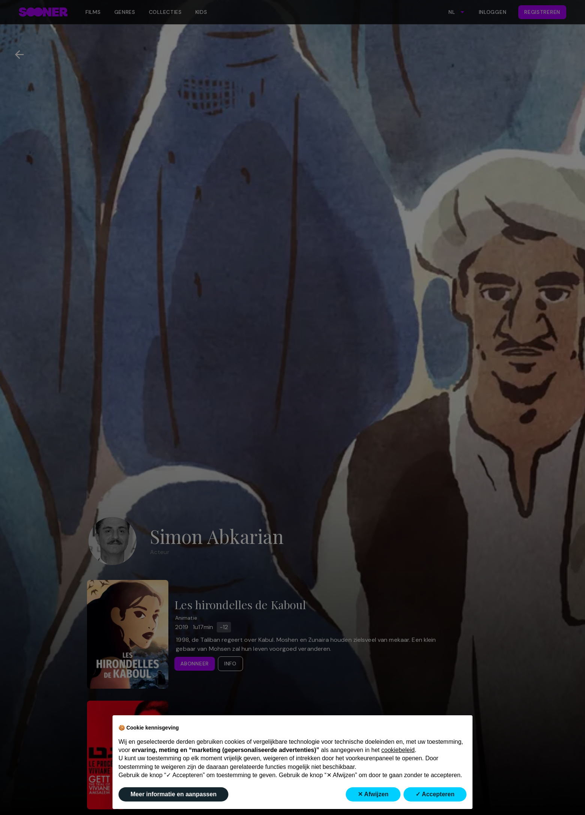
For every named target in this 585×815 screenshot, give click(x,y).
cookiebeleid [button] (398, 750)
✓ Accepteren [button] (435, 794)
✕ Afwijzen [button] (373, 794)
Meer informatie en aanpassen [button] (173, 794)
